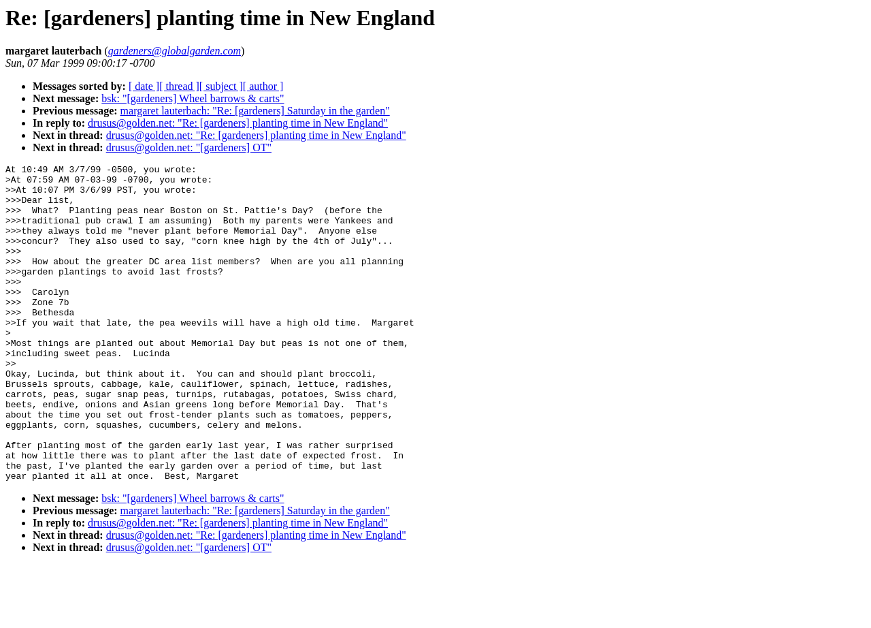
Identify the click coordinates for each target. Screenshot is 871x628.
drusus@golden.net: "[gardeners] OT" (189, 147)
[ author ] (263, 86)
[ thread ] (179, 86)
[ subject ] (221, 86)
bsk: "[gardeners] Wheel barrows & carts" (192, 98)
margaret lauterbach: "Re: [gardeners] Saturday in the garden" (255, 110)
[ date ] (144, 86)
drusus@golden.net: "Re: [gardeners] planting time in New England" (238, 123)
